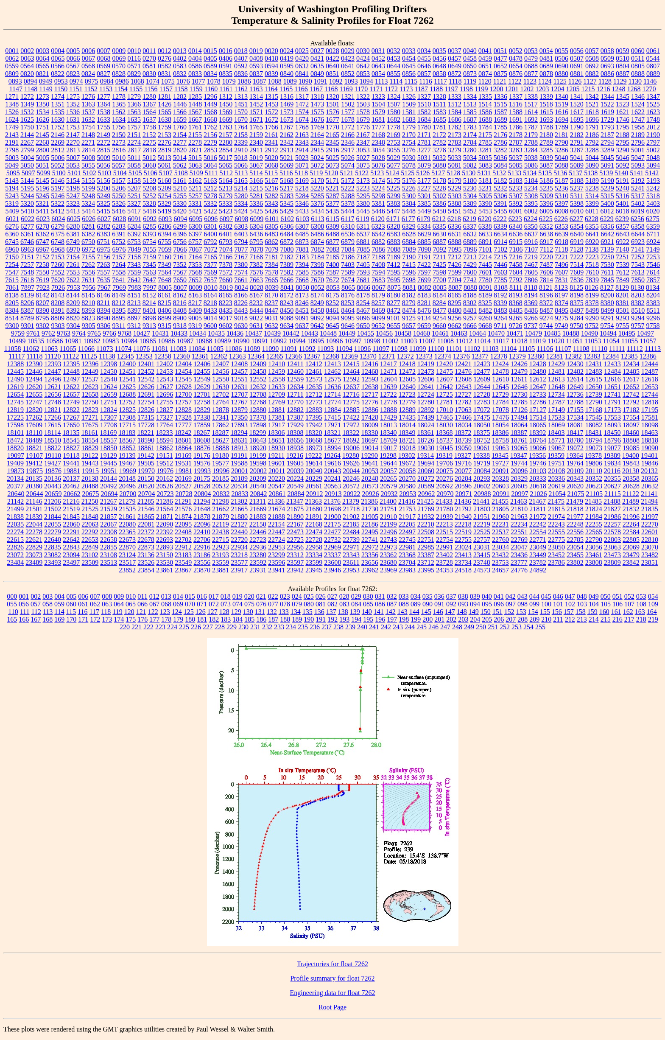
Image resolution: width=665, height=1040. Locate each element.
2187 (607, 134)
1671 (256, 119)
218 (641, 619)
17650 (71, 425)
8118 (530, 287)
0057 (592, 50)
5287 (332, 195)
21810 (519, 509)
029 (356, 596)
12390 (33, 363)
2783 (454, 142)
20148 (127, 478)
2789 (546, 142)
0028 (332, 50)
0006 (88, 50)
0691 (577, 66)
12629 (201, 386)
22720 (239, 539)
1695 (577, 119)
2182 (577, 134)
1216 (603, 89)
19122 (89, 455)
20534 (239, 486)
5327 (134, 203)
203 (463, 619)
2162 (286, 134)
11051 (574, 341)
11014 (482, 341)
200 (427, 619)
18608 (201, 440)
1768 (302, 127)
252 (505, 627)
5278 (210, 195)
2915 (317, 150)
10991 (259, 341)
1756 (119, 127)
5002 (653, 150)
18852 (127, 447)
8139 (27, 295)
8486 (531, 310)
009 (119, 596)
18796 (612, 440)
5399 (592, 203)
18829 (89, 447)
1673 (286, 119)
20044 (351, 470)
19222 (313, 455)
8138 (12, 295)
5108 (181, 173)
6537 (363, 234)
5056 (103, 165)
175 (131, 619)
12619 (15, 386)
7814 (546, 279)
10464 (477, 333)
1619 (607, 111)
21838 (15, 516)
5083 (485, 165)
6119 (362, 218)
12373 (424, 356)
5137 (575, 173)
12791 (612, 402)
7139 (607, 249)
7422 (424, 264)
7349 (164, 264)
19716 (463, 463)
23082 (52, 554)
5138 (591, 173)
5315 (607, 195)
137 (331, 611)
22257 (612, 524)
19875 (34, 470)
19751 (556, 463)
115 (71, 611)
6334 (424, 226)
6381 (73, 234)
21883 (257, 516)
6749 (73, 241)
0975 (91, 81)
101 (558, 604)
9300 (12, 325)
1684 (424, 119)
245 (421, 627)
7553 (73, 272)
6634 (500, 234)
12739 (593, 394)
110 (13, 611)
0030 (363, 50)
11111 (617, 348)
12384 (610, 356)
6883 (393, 241)
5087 (546, 165)
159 (592, 611)
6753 (134, 241)
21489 (630, 501)
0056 (577, 50)
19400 (630, 455)
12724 (425, 394)
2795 (622, 142)
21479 (574, 501)
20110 (593, 470)
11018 (519, 341)
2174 (470, 134)
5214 (241, 188)
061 (83, 604)
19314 (425, 455)
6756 (180, 241)
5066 (241, 165)
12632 (257, 386)
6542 (378, 234)
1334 (470, 96)
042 (511, 596)
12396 (89, 363)
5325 (103, 203)
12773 (313, 402)
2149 (103, 134)
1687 (470, 119)
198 (404, 619)
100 (546, 604)
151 (497, 611)
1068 (137, 81)
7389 (286, 264)
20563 (332, 486)
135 (307, 611)
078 (285, 604)
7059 (165, 249)
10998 (371, 341)
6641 (592, 234)
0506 (561, 58)
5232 (500, 188)
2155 (195, 134)
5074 (348, 165)
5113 (241, 173)
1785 (500, 127)
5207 (134, 188)
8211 (103, 302)
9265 (515, 318)
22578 (612, 531)
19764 (575, 463)
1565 (164, 111)
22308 (108, 531)
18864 (183, 447)
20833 (239, 493)
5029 (393, 157)
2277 (180, 142)
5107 (166, 173)
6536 (348, 234)
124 (177, 611)
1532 (27, 111)
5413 (73, 211)
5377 (332, 203)
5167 (271, 180)
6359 (653, 226)
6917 (546, 241)
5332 (210, 203)
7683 (378, 279)
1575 (317, 111)
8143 (57, 295)
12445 (15, 371)
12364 (256, 356)
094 (475, 604)
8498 (592, 310)
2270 (73, 142)
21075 (575, 493)
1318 (317, 96)
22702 (183, 539)
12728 (481, 394)
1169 (345, 89)
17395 (313, 417)
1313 (241, 96)
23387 (425, 554)
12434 (631, 363)
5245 (42, 195)
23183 (183, 554)
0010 (134, 50)
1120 (484, 81)
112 (36, 611)
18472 (15, 440)
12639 (388, 386)
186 (261, 619)
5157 (119, 180)
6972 (88, 249)
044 (534, 596)
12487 (649, 371)
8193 (515, 295)
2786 (500, 142)
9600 (210, 325)
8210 (88, 302)
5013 (164, 157)
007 (95, 596)
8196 (546, 295)
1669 (225, 119)
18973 (313, 447)
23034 (500, 547)
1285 (195, 96)
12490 (15, 379)
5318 (653, 195)
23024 (463, 547)
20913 (332, 493)
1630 (57, 119)
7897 (27, 287)
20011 (276, 470)
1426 (164, 104)
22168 (313, 524)
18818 (649, 440)
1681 (378, 119)
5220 (317, 188)
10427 (141, 333)
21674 (276, 509)
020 (249, 596)
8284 (439, 302)
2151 (134, 134)
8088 (470, 287)
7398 (317, 264)
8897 (134, 318)
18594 (164, 440)
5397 (561, 203)
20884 (295, 493)
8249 (317, 302)
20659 (53, 493)
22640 (52, 539)
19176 (201, 455)
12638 (369, 386)
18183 (126, 432)
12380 (536, 356)
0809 (12, 73)
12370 (368, 356)
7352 (180, 264)
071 (202, 604)
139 (355, 611)
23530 (164, 562)
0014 (195, 50)
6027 (104, 218)
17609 (33, 425)
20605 (519, 486)
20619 (556, 486)
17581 (649, 417)
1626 (42, 119)
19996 (220, 470)
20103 (537, 470)
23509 (89, 562)
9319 (195, 325)
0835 (225, 73)
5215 (256, 188)
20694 (109, 493)
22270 (649, 524)
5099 (43, 173)
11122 (70, 356)
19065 (519, 447)
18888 (220, 447)
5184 (531, 180)
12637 (351, 386)
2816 (119, 150)
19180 (220, 455)
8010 (211, 287)
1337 (515, 96)
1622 (638, 111)
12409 (257, 363)
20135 (33, 478)
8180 (393, 295)
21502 (52, 509)
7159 (149, 257)
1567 (195, 111)
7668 (302, 279)
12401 (145, 363)
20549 (295, 486)
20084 (481, 470)
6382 (88, 234)
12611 (519, 379)
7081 (302, 249)
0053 (531, 50)
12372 (405, 356)
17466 (463, 417)
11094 (343, 348)
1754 (88, 127)
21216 (71, 501)
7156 (103, 257)
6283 (119, 226)
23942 (295, 570)
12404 (183, 363)
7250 (607, 257)
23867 (183, 570)
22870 (127, 547)
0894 (30, 81)
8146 (103, 295)
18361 (425, 432)
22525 (481, 531)
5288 (348, 195)
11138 (107, 356)
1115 (410, 81)
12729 (500, 394)
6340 (515, 226)
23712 (425, 562)
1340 (561, 96)
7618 (27, 279)
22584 (631, 531)
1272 (27, 96)
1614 (531, 111)
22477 (332, 531)
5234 (531, 188)
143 (402, 611)
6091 (134, 218)
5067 (256, 165)
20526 (164, 486)
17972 (351, 425)
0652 (500, 66)
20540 (257, 486)
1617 (577, 111)
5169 (302, 180)
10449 (346, 333)
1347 (653, 96)
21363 (313, 501)
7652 (195, 279)
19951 (109, 470)
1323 (378, 96)
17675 (89, 425)
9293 (622, 318)
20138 (89, 478)
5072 (317, 165)
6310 (348, 226)
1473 (317, 104)
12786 (537, 402)
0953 (61, 81)
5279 (225, 195)
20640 (15, 493)
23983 (407, 570)
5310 (561, 195)
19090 (649, 447)
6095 (195, 218)
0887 (622, 73)
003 (47, 596)
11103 (490, 348)
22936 (257, 547)
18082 (593, 425)
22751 (425, 539)
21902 (351, 516)
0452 (378, 58)
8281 (424, 302)
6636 (515, 234)
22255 (593, 524)
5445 (363, 211)
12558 (276, 379)
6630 (439, 234)
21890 (295, 516)
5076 (378, 165)
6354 (577, 226)
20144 (108, 478)
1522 (607, 104)
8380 (607, 302)
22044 (33, 524)
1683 (409, 119)
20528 (201, 486)
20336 (556, 478)
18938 (295, 447)
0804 (622, 66)
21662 (220, 509)
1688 (485, 119)
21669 (257, 509)
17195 (649, 409)
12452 (145, 371)
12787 (556, 402)
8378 (592, 302)
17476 (500, 417)
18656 (295, 440)
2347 (363, 142)
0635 (317, 66)
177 (154, 619)
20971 (463, 493)
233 (279, 627)
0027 (317, 50)
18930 (276, 447)
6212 (439, 218)
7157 (119, 257)
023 (285, 596)
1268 (634, 89)
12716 (351, 394)
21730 (369, 509)
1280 (149, 96)
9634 (286, 325)
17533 (556, 417)
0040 (470, 50)
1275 (73, 96)
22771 (537, 539)
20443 (52, 486)
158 (581, 611)
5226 (409, 188)
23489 (33, 562)
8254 (363, 302)
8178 (363, 295)
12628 (183, 386)
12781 (444, 402)
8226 (241, 302)
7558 (119, 272)
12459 (276, 371)
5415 (103, 211)
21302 (239, 501)
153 (521, 611)
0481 (546, 58)
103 (582, 604)
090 (427, 604)
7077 (241, 249)
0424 (363, 58)
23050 (556, 547)
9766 (109, 333)
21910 (388, 516)
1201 (512, 89)
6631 (454, 234)
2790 (561, 142)
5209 (164, 188)
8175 (332, 295)
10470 (496, 333)
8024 (241, 287)
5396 (546, 203)
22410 (201, 531)
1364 (103, 104)
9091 (302, 318)
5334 (241, 203)
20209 (257, 478)
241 (374, 627)
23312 (295, 554)
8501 (622, 310)
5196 (42, 188)
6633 (485, 234)
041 (499, 596)
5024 (317, 157)
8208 (57, 302)
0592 (241, 66)
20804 (202, 493)
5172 (348, 180)
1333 (454, 96)
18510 (52, 440)
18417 (574, 432)
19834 (612, 463)
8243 (286, 302)
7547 (12, 272)
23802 (575, 562)
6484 (286, 234)
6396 (180, 234)
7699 (424, 279)
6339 (500, 226)
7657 (210, 279)
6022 (27, 218)
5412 (57, 211)
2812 (57, 150)
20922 (351, 493)
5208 (149, 188)
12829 (201, 409)
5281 (256, 195)
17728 (145, 425)
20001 (239, 470)
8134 (652, 287)
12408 (239, 363)
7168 (256, 257)
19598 (257, 463)
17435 (407, 417)
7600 (470, 272)
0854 (378, 73)
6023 (43, 218)
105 (606, 604)
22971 (351, 547)
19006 (351, 447)
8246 (302, 302)
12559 (295, 379)
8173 (302, 295)
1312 (225, 96)
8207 (42, 302)
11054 (611, 341)
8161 (164, 295)
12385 (629, 356)
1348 (12, 104)
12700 (183, 394)
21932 (425, 516)
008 (107, 596)
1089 (290, 81)
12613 (556, 379)
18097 (631, 425)
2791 (577, 142)
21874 (183, 516)
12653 (649, 386)
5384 (409, 203)
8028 (256, 287)
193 (344, 619)
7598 (439, 272)
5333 (225, 203)
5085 (515, 165)
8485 (515, 310)
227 (208, 627)
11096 (362, 348)
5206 (119, 188)
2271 (88, 142)
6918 (561, 241)
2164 (317, 134)
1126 (574, 81)
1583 (439, 111)
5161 (180, 180)
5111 (211, 173)
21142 (15, 501)
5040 (561, 157)
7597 (424, 272)
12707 (239, 394)
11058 (12, 348)
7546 (653, 264)
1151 (75, 89)
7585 (302, 272)
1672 (271, 119)
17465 (444, 417)
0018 (241, 50)
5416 (119, 211)
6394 (164, 234)
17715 (127, 425)
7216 (515, 257)
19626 (351, 463)
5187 (561, 180)
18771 (556, 440)
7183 (302, 257)
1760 (180, 127)
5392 (515, 203)
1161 (225, 89)
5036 (500, 157)
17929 (295, 425)
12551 (239, 379)
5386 (439, 203)
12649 (575, 386)
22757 (481, 539)
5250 (119, 195)
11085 (215, 348)
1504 (378, 104)
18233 (164, 432)
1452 (256, 104)
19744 (519, 463)
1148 (30, 89)
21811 (537, 509)
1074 (152, 81)
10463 (458, 333)
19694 (425, 463)
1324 (393, 96)
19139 (127, 455)
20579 (388, 486)
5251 (134, 195)
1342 (592, 96)
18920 (257, 447)
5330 (180, 203)
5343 (271, 203)
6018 (622, 211)
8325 (485, 302)
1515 (500, 104)
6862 (271, 241)
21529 (108, 509)
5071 (302, 165)
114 (59, 611)
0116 (134, 58)
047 (570, 596)
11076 (141, 348)
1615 (546, 111)
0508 (592, 58)
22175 (332, 524)
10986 (166, 341)
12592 (351, 379)
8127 (607, 287)
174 (119, 619)
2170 (409, 134)
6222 (500, 218)
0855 (393, 73)
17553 (612, 417)
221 (136, 627)
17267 (71, 417)
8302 (470, 302)
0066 (73, 58)
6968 (58, 249)
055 (12, 604)
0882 (592, 73)
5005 (42, 157)
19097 (15, 455)
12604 (388, 379)
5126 (423, 173)
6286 (164, 226)
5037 (515, 157)
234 (291, 627)
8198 (577, 295)
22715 (220, 539)
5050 (27, 165)
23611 (351, 562)
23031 (481, 547)
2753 (393, 142)
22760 (500, 539)
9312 (134, 325)
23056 (593, 547)
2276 (164, 142)
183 (226, 619)
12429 (556, 363)
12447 (52, 371)
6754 (149, 241)
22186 (369, 524)
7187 (363, 257)
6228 (591, 218)
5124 (392, 173)
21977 (575, 516)
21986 (612, 516)
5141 (636, 173)
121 (141, 611)
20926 (370, 493)
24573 (481, 570)
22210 (425, 524)
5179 (454, 180)
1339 (546, 96)
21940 (463, 516)
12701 (201, 394)
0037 (454, 50)
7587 (332, 272)
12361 (200, 356)
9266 (531, 318)
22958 (313, 547)
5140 (621, 173)
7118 (561, 249)
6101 (272, 218)
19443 (89, 463)
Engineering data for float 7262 (332, 992)
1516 (515, 104)
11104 (508, 348)
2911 (256, 150)
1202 (527, 89)
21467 (537, 501)
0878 (546, 73)
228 (220, 627)
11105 (526, 348)
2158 (241, 134)
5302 (439, 195)
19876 (53, 470)
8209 (73, 302)
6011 (591, 211)
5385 (424, 203)
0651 (485, 66)
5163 (210, 180)
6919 (577, 241)
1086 (244, 81)
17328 (183, 417)
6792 (210, 241)
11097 (380, 348)
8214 (149, 302)
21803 (481, 509)
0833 (195, 73)
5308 (531, 195)
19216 (294, 455)
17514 (537, 417)
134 (296, 611)
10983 (110, 341)
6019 (637, 211)
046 (558, 596)
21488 (612, 501)
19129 (108, 455)
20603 (500, 486)
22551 (519, 531)
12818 (649, 402)
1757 (134, 127)
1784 (485, 127)
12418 (407, 363)
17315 (145, 417)
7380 (241, 264)
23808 (593, 562)
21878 (201, 516)
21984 (593, 516)
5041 (577, 157)
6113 (317, 218)
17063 (463, 409)
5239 (607, 188)
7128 (576, 249)
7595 (393, 272)
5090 (592, 165)
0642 (363, 66)
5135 (545, 173)
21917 (407, 516)
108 (641, 604)
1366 (134, 104)
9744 (546, 325)
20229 (313, 478)
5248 (88, 195)
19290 (369, 455)
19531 (183, 463)
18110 (34, 432)
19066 (537, 447)
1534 (42, 111)
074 (237, 604)
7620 (57, 279)
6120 (378, 218)
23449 (537, 554)
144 (414, 611)
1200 (496, 89)
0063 (27, 58)
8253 (348, 302)
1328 (439, 96)
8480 (454, 310)
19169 (183, 455)
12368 (330, 356)
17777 (183, 425)
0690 (561, 66)
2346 (348, 142)
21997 (649, 516)
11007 (427, 341)
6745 (12, 241)
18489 (33, 440)
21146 (33, 501)
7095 (455, 249)
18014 (407, 425)
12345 (125, 356)
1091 (320, 81)
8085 (440, 287)
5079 (424, 165)
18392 (537, 432)
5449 (424, 211)
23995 (425, 570)
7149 (652, 249)
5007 (73, 157)
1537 (88, 111)
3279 (454, 150)
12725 (444, 394)
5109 (196, 173)
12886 (369, 409)
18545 (71, 440)
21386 (369, 501)
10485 (552, 333)
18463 (649, 432)
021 (261, 596)
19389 (612, 455)
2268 (42, 142)
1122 (514, 81)
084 (356, 604)
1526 (12, 111)
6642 (607, 234)
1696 (592, 119)
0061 (653, 50)
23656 (369, 562)
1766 (271, 127)
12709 (276, 394)
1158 (180, 89)
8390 (42, 310)
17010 (444, 409)
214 (594, 619)
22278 (33, 531)
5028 (378, 157)
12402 (164, 363)
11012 (463, 341)
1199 (481, 89)
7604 (515, 272)
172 (95, 619)
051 (617, 596)
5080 (439, 165)
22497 (407, 531)
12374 (442, 356)
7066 (180, 249)
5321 (42, 203)
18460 (630, 432)
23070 (649, 547)
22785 (575, 539)
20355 (612, 478)
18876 (201, 447)
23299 (276, 554)
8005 (165, 287)
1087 (259, 81)
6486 (317, 234)
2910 (241, 150)
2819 (164, 150)
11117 (16, 356)
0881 (577, 73)
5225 (393, 188)
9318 (180, 325)
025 (309, 596)
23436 (519, 554)
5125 (407, 173)
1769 (317, 127)
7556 (88, 272)
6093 (165, 218)
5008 (88, 157)
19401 (649, 455)
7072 (211, 249)
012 (154, 596)
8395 (119, 310)
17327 (164, 417)
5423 (225, 211)
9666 (470, 325)
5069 (286, 165)
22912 (183, 547)
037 (451, 596)
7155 (88, 257)
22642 (71, 539)
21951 (481, 516)
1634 (119, 119)
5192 (638, 180)
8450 (286, 310)
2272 (103, 142)
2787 (515, 142)
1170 (361, 89)
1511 (439, 104)
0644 (393, 66)
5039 (546, 157)
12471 (388, 371)
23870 (201, 570)
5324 (88, 203)
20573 (369, 486)
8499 (607, 310)
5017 (225, 157)
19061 (481, 447)
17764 (164, 425)
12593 (369, 379)
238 (338, 627)
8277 (393, 302)
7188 (378, 257)
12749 (71, 402)
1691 (515, 119)
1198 (466, 89)
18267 (201, 432)
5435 (332, 211)
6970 (73, 249)
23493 (52, 562)
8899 (164, 318)
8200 (607, 295)
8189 (485, 295)
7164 (195, 257)
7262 (88, 264)
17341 (220, 417)
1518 (546, 104)
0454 (409, 58)
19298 (388, 455)
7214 (485, 257)
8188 (470, 295)
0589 (210, 66)
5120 (331, 173)
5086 (531, 165)
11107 (563, 348)
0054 (546, 50)
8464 (348, 310)
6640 (577, 234)
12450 (108, 371)
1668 (210, 119)
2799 (27, 150)
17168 (593, 409)
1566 (180, 111)
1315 (271, 96)
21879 (220, 516)
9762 (48, 333)
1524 (638, 104)
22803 (612, 539)
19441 (71, 463)
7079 (272, 249)
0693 (607, 66)
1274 (57, 96)
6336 (454, 226)
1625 (27, 119)
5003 (12, 157)
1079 (229, 81)
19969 (127, 470)
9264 (500, 318)
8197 (561, 295)
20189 (239, 478)
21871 (164, 516)
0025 (302, 50)
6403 (241, 234)
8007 (180, 287)
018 (226, 596)
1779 (409, 127)
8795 (42, 318)
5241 (638, 188)
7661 (241, 279)
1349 (27, 104)
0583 (180, 66)
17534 (575, 417)
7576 (256, 272)
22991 (444, 547)
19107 (34, 455)
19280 (350, 455)
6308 (317, 226)
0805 (638, 66)
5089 (577, 165)
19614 (313, 463)
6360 (12, 234)
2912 (271, 150)
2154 (180, 134)
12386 (648, 356)
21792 (463, 509)
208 (522, 619)
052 (629, 596)
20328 (500, 478)
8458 (317, 310)
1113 (381, 81)
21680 (313, 509)
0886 (607, 73)
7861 (12, 287)
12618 (649, 379)
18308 (294, 432)
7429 (470, 264)
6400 (210, 234)
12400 (127, 363)
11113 (653, 348)
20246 (351, 478)
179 (178, 619)
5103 (105, 173)
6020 (652, 211)
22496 (388, 531)
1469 (286, 104)
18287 (220, 432)
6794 (241, 241)
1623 (653, 111)
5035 (485, 157)
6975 (104, 249)
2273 (119, 142)
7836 (577, 279)
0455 (424, 58)
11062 (30, 348)
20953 (407, 493)
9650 (363, 325)
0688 (531, 66)
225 (184, 627)
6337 (470, 226)
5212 (210, 188)
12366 (293, 356)
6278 (42, 226)
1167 (316, 89)
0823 (73, 73)
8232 (256, 302)
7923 (43, 287)
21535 (127, 509)
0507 (577, 58)
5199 (88, 188)
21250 (89, 501)
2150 (119, 134)
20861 (276, 493)
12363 (237, 356)
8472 (393, 310)
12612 (537, 379)
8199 (592, 295)
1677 (332, 119)
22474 (313, 531)
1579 (378, 111)
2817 (134, 150)
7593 (363, 272)
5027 (363, 157)
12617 (631, 379)
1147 (15, 89)
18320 (313, 432)
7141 (637, 249)
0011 (149, 50)
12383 (592, 356)
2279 (210, 142)
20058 (407, 470)
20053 (369, 470)
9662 (454, 325)
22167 (295, 524)
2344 (317, 142)
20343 (575, 478)
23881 (220, 570)
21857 (108, 516)
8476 (424, 310)
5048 (653, 157)
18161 (89, 432)
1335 (485, 96)
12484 (612, 371)
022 (273, 596)
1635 (134, 119)
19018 (407, 447)
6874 (317, 241)
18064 (519, 425)
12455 (201, 371)
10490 (589, 333)
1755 (103, 127)
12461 (313, 371)
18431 (593, 432)
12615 (593, 379)
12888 (388, 409)
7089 (409, 249)
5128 (453, 173)
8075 (394, 287)
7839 (592, 279)
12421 (463, 363)
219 (653, 619)
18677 (332, 440)
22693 (164, 539)
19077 (612, 447)
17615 (52, 425)
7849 (622, 279)
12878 (220, 409)
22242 (537, 524)
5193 (653, 180)
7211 (439, 257)
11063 (49, 348)
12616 (612, 379)
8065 (348, 287)
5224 (378, 188)
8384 (12, 310)
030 (368, 596)
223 (160, 627)
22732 (332, 539)
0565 (42, 66)
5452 (470, 211)
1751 (42, 127)
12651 (612, 386)
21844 (52, 516)
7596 (409, 272)
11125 (89, 356)
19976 (164, 470)
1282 (180, 96)
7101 (485, 249)
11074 (123, 348)
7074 (226, 249)
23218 (239, 554)
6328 (393, 226)
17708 (108, 425)
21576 (183, 509)
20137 (71, 478)
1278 (119, 96)
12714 (332, 394)
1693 (546, 119)
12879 (239, 409)
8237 (271, 302)
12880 (257, 409)
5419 (164, 211)
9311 (119, 325)
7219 (531, 257)
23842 (631, 562)
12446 (33, 371)
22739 (351, 539)
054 (653, 596)
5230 (470, 188)
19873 (15, 470)
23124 (127, 554)
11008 (445, 341)
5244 (27, 195)
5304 (470, 195)
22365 (127, 531)
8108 (501, 287)
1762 (210, 127)
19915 (90, 470)
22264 (631, 524)
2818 (149, 150)
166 (24, 619)
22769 (519, 539)
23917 (239, 570)
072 (214, 604)
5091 (607, 165)
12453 (164, 371)
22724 (276, 539)
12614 (575, 379)
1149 (45, 89)
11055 (629, 341)
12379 (517, 356)
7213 (470, 257)
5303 (454, 195)
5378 (348, 203)
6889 (470, 241)
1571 (256, 111)
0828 (119, 73)
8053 (333, 287)
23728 (444, 562)
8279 (409, 302)
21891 (313, 516)
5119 (316, 173)
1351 (57, 104)
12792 (631, 402)
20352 (593, 478)
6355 (592, 226)
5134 (529, 173)
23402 (444, 554)
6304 (256, 226)
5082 (470, 165)
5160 (164, 180)
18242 (182, 432)
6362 (42, 234)
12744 (649, 394)
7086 (379, 249)
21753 (407, 509)
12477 (481, 371)
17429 (388, 417)
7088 (394, 249)
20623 (593, 486)
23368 (407, 554)
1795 (622, 127)
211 (558, 619)
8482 (485, 310)
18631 (239, 440)
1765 (256, 127)
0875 (500, 73)
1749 (12, 127)
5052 (57, 165)
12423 (481, 363)
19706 (444, 463)
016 (202, 596)
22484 (351, 531)
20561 (313, 486)
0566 (57, 66)
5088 (561, 165)
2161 (271, 134)
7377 (210, 264)
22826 (15, 547)
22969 (332, 547)
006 (83, 596)
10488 (570, 333)
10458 (402, 333)
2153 (164, 134)
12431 (593, 363)
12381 (554, 356)
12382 (573, 356)
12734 (556, 394)
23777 (519, 562)
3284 (531, 150)
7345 (149, 264)
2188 (622, 134)
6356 (607, 226)
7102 (501, 249)
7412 (393, 264)
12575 (332, 379)
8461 (332, 310)
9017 (225, 318)
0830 (149, 73)
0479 (531, 58)
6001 (515, 211)
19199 (257, 455)
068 (166, 604)
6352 (546, 226)
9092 (317, 318)
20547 (276, 486)
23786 (556, 562)
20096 (519, 470)
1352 (73, 104)
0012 (164, 50)
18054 (500, 425)
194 (356, 619)
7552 (57, 272)
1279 (134, 96)
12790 (593, 402)
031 (380, 596)
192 (332, 619)
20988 (482, 493)
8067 (379, 287)
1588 (515, 111)
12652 (631, 386)
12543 (164, 379)
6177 (408, 218)
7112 (546, 249)
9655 (393, 325)
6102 (287, 218)
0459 (485, 58)
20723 (164, 493)
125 (189, 611)
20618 (537, 486)
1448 (195, 104)
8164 (210, 295)
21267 (108, 501)
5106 (150, 173)
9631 (256, 325)
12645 (500, 386)
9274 (546, 318)
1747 (638, 119)
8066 (363, 287)
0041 (485, 50)
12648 (556, 386)
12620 (33, 386)
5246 (57, 195)
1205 (573, 89)
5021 (286, 157)
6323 (378, 226)
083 (344, 604)
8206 (27, 302)
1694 (561, 119)
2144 (27, 134)
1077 (198, 81)
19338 (481, 455)
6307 (302, 226)
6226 (561, 218)
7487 (546, 264)
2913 (286, 150)
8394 (103, 310)
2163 (302, 134)
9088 (286, 318)
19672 (407, 463)
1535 (57, 111)
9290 (592, 318)
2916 (332, 150)
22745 (407, 539)
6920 (592, 241)
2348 (378, 142)
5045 (607, 157)
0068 (104, 58)
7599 (454, 272)
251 (493, 627)
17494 (519, 417)
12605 (407, 379)
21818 (575, 509)
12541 (127, 379)
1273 (42, 96)
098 (522, 604)
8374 (561, 302)
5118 (301, 173)
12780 (425, 402)
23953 (351, 570)
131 (260, 611)
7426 (454, 264)
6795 (256, 241)
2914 (302, 150)
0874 (485, 73)
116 (82, 611)
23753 (500, 562)
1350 (42, 104)
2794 (607, 142)
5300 (409, 195)
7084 (348, 249)
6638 (546, 234)
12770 (295, 402)
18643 (257, 440)
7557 (103, 272)
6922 (622, 241)
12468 (369, 371)
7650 (180, 279)
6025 (73, 218)
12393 (52, 363)
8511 (652, 310)
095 (487, 604)
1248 (619, 89)
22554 (537, 531)
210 (546, 619)
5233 (515, 188)
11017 (500, 341)
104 (594, 604)
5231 (485, 188)
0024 (286, 50)
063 (107, 604)
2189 (638, 134)
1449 (210, 104)
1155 (135, 89)
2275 (149, 142)
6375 (57, 234)
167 (36, 619)
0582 (164, 66)
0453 (393, 58)
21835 (649, 509)
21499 (15, 509)
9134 (424, 318)
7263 (103, 264)
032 (392, 596)
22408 (183, 531)
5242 (653, 188)
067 (154, 604)
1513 (470, 104)
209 (534, 619)
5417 (134, 211)
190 (309, 619)
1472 (302, 104)
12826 (145, 409)
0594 (271, 66)
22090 (164, 524)
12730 (519, 394)
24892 (537, 570)
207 (511, 619)
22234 (519, 524)
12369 (349, 356)
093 (463, 604)
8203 (638, 295)
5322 (57, 203)
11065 (67, 348)
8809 (57, 318)
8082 (424, 287)
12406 (201, 363)
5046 (622, 157)
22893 (164, 547)
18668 (313, 440)
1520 (577, 104)
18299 (257, 432)
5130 (468, 173)
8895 (119, 318)
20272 (425, 478)
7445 (485, 264)
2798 (12, 150)
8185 (454, 295)
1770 (332, 127)
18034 (463, 425)
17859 (201, 425)
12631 (239, 386)
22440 (239, 531)
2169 (393, 134)
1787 (531, 127)
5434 (317, 211)
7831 (561, 279)
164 (652, 611)
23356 (369, 554)
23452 (556, 554)
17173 (612, 409)
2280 (225, 142)
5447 (393, 211)
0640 (332, 66)
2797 (653, 142)
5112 (225, 173)
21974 (556, 516)
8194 (531, 295)
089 (416, 604)
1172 (391, 89)
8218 (210, 302)
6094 (180, 218)
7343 (134, 264)
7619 (42, 279)
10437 (253, 333)
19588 (239, 463)
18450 (612, 432)
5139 (606, 173)
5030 (409, 157)
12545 (183, 379)
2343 (302, 142)
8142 (42, 295)
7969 (119, 287)
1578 (363, 111)
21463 (518, 501)
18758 (500, 440)
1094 (366, 81)
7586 (317, 272)
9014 (210, 318)
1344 (607, 96)
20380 (33, 486)
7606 (546, 272)
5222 (348, 188)
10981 (72, 341)
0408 (256, 58)
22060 (71, 524)
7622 (73, 279)
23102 (89, 554)
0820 (27, 73)
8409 (195, 310)
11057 (648, 341)
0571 (134, 66)
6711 (652, 234)
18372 (462, 432)
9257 (470, 318)
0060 (638, 50)
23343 (351, 554)
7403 (348, 264)
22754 (444, 539)
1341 (577, 96)
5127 (438, 173)
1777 (378, 127)
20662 (71, 493)
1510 (424, 104)
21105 (594, 493)
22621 (33, 539)
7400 (332, 264)
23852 (127, 570)
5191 (622, 180)
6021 (12, 218)
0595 (286, 66)
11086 (233, 348)
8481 (470, 310)
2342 (286, 142)
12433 (612, 363)
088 (404, 604)
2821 (195, 150)
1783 (470, 127)
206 (499, 619)
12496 (52, 379)
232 (267, 627)
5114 (256, 173)
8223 (225, 302)
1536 (73, 111)
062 (95, 604)
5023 (302, 157)
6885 (424, 241)
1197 (451, 89)
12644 (481, 386)
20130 (630, 470)
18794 (593, 440)
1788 (546, 127)
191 (321, 619)
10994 (296, 341)
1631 (73, 119)
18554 (89, 440)
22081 (145, 524)
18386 (500, 432)
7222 (577, 257)
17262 (33, 417)
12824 (108, 409)
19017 (388, 447)
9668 (485, 325)
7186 (348, 257)
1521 (592, 104)
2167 (363, 134)
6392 (134, 234)
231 (255, 627)
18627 (220, 440)
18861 (145, 447)
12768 (257, 402)
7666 (286, 279)
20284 (463, 478)
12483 (593, 371)
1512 (454, 104)
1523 (622, 104)
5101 (74, 173)
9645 (332, 325)
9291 (607, 318)
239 (350, 627)
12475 (444, 371)
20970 (444, 493)
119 (117, 611)
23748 (481, 562)
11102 (472, 348)
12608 (463, 379)
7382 (256, 264)
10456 (384, 333)
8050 (302, 287)
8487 (546, 310)
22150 (257, 524)
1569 (225, 111)
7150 (12, 257)
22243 (556, 524)
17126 (519, 409)
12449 (89, 371)
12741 (612, 394)
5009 (103, 157)
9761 (33, 333)
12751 (108, 402)
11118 (34, 356)
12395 (71, 363)
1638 (164, 119)
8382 (638, 302)
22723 (257, 539)
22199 (388, 524)
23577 (239, 562)
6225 (546, 218)
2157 (225, 134)
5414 (88, 211)
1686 (454, 119)
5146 (57, 180)
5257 (195, 195)
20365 (649, 478)
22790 (593, 539)
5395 (531, 203)
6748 (57, 241)
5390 (485, 203)
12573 (313, 379)
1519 (561, 104)
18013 (388, 425)
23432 (500, 554)
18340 (388, 432)
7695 (393, 279)
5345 (286, 203)
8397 (134, 310)
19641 (369, 463)
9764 (79, 333)
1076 (183, 81)
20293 (481, 478)
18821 (33, 447)
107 (629, 604)
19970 (146, 470)
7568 (195, 272)
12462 (332, 371)
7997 (149, 287)
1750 (27, 127)
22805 (631, 539)
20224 (295, 478)
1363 (88, 104)
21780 (444, 509)
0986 (122, 81)
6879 (348, 241)
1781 (439, 127)
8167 (256, 295)
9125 (409, 318)
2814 (88, 150)
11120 (53, 356)
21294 (201, 501)
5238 (592, 188)
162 (628, 611)
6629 (424, 234)
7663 (256, 279)
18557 (108, 440)
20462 (71, 486)
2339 (241, 142)
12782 (463, 402)
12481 (556, 371)
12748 (52, 402)
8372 (546, 302)
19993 (202, 470)
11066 (86, 348)
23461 (593, 554)
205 (487, 619)
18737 (444, 440)
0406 (225, 58)
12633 (276, 386)
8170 (271, 295)
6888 (454, 241)
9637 (302, 325)
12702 (220, 394)
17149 (556, 409)
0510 (622, 58)
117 (94, 611)
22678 (145, 539)
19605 (295, 463)
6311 (362, 226)
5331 (195, 203)
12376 (461, 356)
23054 (575, 547)
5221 (332, 188)
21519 (71, 509)
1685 (439, 119)
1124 (544, 81)
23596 (276, 562)
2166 (348, 134)
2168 (378, 134)
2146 (57, 134)
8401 (149, 310)
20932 (388, 493)
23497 (71, 562)
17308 (127, 417)
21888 (276, 516)
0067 (88, 58)
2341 (271, 142)
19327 (462, 455)
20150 (145, 478)
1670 (241, 119)
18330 (369, 432)
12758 (201, 402)
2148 (88, 134)
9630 (241, 325)
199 (416, 619)
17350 (239, 417)
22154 (276, 524)
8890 (103, 318)
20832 (220, 493)
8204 (653, 295)
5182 (500, 180)
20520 (145, 486)
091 (439, 604)
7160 (164, 257)
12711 (295, 394)
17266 (52, 417)
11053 (592, 341)
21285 (145, 501)
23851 (649, 562)
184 (237, 619)
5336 (256, 203)
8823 (88, 318)
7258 (42, 264)
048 (582, 596)
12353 (144, 356)
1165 (286, 89)
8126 (591, 287)
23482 (649, 554)
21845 (71, 516)
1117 (440, 81)
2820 (180, 150)
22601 (649, 531)
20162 (164, 478)
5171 (332, 180)
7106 (516, 249)
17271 (89, 417)
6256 (637, 218)
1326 (409, 96)
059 (59, 604)
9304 (73, 325)
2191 (12, 142)
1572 (271, 111)
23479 (631, 554)
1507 (393, 104)
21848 (89, 516)
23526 (145, 562)
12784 (500, 402)
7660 (225, 279)
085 (368, 604)
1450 (225, 104)
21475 (556, 501)
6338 (485, 226)
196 (380, 619)
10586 (54, 341)
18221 (145, 432)
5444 (348, 211)
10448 (328, 333)
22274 (15, 531)
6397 (195, 234)
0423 (348, 58)
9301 (27, 325)
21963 (519, 516)
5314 (592, 195)
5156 (103, 180)
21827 (612, 509)
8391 (57, 310)
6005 (546, 211)
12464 (351, 371)
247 (445, 627)
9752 (591, 325)
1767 (286, 127)
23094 (71, 554)
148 (462, 611)
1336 (500, 96)
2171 (424, 134)
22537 (500, 531)
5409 (12, 211)
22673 (127, 539)
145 (426, 611)
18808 (631, 440)
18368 (444, 432)
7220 (546, 257)
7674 (348, 279)
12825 (127, 409)
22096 (201, 524)
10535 (35, 341)
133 (284, 611)
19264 (332, 455)
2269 (57, 142)
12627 (164, 386)
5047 (638, 157)
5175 (393, 180)
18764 (537, 440)
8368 (515, 302)
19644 (388, 463)
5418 (149, 211)
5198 (73, 188)
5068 (271, 165)
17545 (593, 417)
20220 (276, 478)
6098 (241, 218)
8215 (164, 302)
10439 (272, 333)
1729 (607, 119)
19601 (276, 463)
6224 (530, 218)
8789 (27, 318)
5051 (42, 165)
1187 (421, 89)
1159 (195, 89)
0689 (546, 66)
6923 (638, 241)
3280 (470, 150)
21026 (538, 493)
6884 (409, 241)
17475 (481, 417)
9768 (124, 333)
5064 (210, 165)
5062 (180, 165)
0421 (317, 58)
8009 (195, 287)
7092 (440, 249)
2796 (638, 142)
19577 (220, 463)
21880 (239, 516)
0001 (12, 50)
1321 (348, 96)
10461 (440, 333)
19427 (52, 463)
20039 (295, 470)
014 (178, 596)
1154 (120, 89)
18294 (238, 432)
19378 (593, 455)
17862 (220, 425)
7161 (180, 257)
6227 (576, 218)
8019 (226, 287)
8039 (272, 287)
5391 (500, 203)
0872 (454, 73)
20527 (183, 486)
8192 (500, 295)
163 (640, 611)
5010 (119, 157)
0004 (57, 50)
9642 (317, 325)
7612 (622, 272)
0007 (103, 50)
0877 (531, 73)
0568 (88, 66)
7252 (638, 257)
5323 (73, 203)
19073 (593, 447)
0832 (180, 73)
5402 (638, 203)
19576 (201, 463)
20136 (52, 478)
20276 (444, 478)
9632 (271, 325)
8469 (378, 310)
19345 (500, 455)
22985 (425, 547)
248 (457, 627)
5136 (560, 173)
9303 (58, 325)
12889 (407, 409)
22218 (463, 524)
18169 (108, 432)
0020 (271, 50)
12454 (183, 371)
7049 (134, 249)
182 (214, 619)
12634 (295, 386)
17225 (15, 417)
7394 (302, 264)
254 (528, 627)
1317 (302, 96)
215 (606, 619)
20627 (612, 486)
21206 (52, 501)
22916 (201, 547)
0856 (409, 73)
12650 (593, 386)
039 (475, 596)
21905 (369, 516)
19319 (444, 455)
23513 (108, 562)
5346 (302, 203)
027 (332, 596)
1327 (424, 96)
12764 (220, 402)
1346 (638, 96)
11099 (417, 348)
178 (166, 619)
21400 (388, 501)
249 (469, 627)
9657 (409, 325)
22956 (295, 547)
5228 (439, 188)
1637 (149, 119)
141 (379, 611)
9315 (164, 325)
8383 (653, 302)
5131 (484, 173)
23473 (612, 554)
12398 (108, 363)
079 (297, 604)
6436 (256, 234)
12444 (649, 363)
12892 (425, 409)
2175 (485, 134)
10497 (645, 333)
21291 (183, 501)
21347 (294, 501)
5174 (378, 180)
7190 (409, 257)
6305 (271, 226)
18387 (518, 432)
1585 (470, 111)
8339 (500, 302)
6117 (347, 218)
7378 (225, 264)
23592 (257, 562)
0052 (515, 50)
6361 (27, 234)
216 (617, 619)
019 (237, 596)
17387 (295, 417)
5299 (393, 195)
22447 (276, 531)
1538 (103, 111)
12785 (519, 402)
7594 (378, 272)
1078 (214, 81)
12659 (108, 394)
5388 (454, 203)
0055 (561, 50)
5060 (149, 165)
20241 (332, 478)
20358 (631, 478)
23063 (612, 547)
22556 (575, 531)
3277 (424, 150)
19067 (556, 447)
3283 (515, 150)
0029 (348, 50)
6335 (439, 226)
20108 (556, 470)
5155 (88, 180)
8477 (439, 310)
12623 (89, 386)
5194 (12, 188)
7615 (12, 279)
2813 (73, 150)
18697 (369, 440)
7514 (577, 264)
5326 (119, 203)
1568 (210, 111)
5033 (454, 157)
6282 (103, 226)
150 (486, 611)
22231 (500, 524)
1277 (103, 96)
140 (367, 611)
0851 (332, 73)
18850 (108, 447)
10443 (309, 333)
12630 (220, 386)
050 (606, 596)
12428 (537, 363)
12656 (52, 394)
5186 (546, 180)
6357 (622, 226)
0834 (210, 73)
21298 (220, 501)
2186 (592, 134)
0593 (256, 66)
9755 (622, 325)
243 (398, 627)
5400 (607, 203)
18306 (276, 432)
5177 (424, 180)
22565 (593, 531)
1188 (436, 89)
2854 (225, 150)
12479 (519, 371)
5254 (164, 195)
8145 (88, 295)
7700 (439, 279)
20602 (481, 486)
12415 (351, 363)
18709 (388, 440)
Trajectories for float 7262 (332, 963)
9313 (149, 325)
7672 (332, 279)
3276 (409, 150)
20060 (425, 470)
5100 (59, 173)
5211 (194, 188)
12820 (33, 409)
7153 (57, 257)
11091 (288, 348)
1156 (150, 89)
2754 (409, 142)
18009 (369, 425)
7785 (500, 279)
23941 (276, 570)
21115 (612, 493)
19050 (463, 447)
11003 (408, 341)
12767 (239, 402)
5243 (12, 195)
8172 (286, 295)
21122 (631, 493)
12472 (407, 371)
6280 (73, 226)
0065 (58, 58)
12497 (71, 379)
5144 (27, 180)
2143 (12, 134)
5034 (470, 157)
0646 (424, 66)
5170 (317, 180)
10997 (352, 341)
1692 (531, 119)
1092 (336, 81)
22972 (369, 547)
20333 (537, 478)
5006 (57, 157)
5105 (135, 173)
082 (332, 604)
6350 (531, 226)
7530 (607, 264)
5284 (302, 195)
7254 (12, 264)
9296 (653, 318)
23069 (631, 547)
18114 (52, 432)
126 (201, 611)
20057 (388, 470)
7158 (134, 257)
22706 (201, 539)
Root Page (332, 1007)
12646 (519, 386)
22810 (649, 539)
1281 (164, 96)
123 (165, 611)
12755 (164, 402)
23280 (257, 554)
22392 (164, 531)
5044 (592, 157)
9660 (439, 325)
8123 (561, 287)
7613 (638, 272)
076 (261, 604)
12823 (89, 409)
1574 (302, 111)
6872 (286, 241)
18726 (425, 440)
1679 (363, 119)
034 (416, 596)
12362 (218, 356)
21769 (425, 509)
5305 (485, 195)
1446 (180, 104)
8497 (577, 310)
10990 (240, 341)
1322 (363, 96)
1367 (149, 104)
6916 (531, 241)
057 (36, 604)
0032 (393, 50)
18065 (537, 425)
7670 (317, 279)
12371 (386, 356)
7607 (561, 272)
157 (569, 611)
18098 (649, 425)
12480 (537, 371)
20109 (575, 470)
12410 (276, 363)
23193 (220, 554)
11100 (436, 348)
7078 (256, 249)
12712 (313, 394)
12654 (15, 394)
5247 (73, 195)
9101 (393, 318)
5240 (622, 188)
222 (148, 627)
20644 (34, 493)
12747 (33, 402)
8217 (195, 302)
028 (344, 596)
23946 (332, 570)
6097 (226, 218)
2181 (561, 134)
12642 (444, 386)
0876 (515, 73)
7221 (561, 257)
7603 (500, 272)
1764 (241, 127)
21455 (500, 501)
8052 (317, 287)
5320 (27, 203)
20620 (575, 486)
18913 (239, 447)
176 (142, 619)
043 (522, 596)
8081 (409, 287)
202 (451, 619)
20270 (407, 478)
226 (196, 627)
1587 (500, 111)
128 (224, 611)
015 (190, 596)
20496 (127, 486)
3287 (577, 150)
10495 (626, 333)
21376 (332, 501)
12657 (71, 394)
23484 (15, 562)
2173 (454, 134)
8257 (378, 302)
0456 (439, 58)
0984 (107, 81)
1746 (622, 119)
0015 (210, 50)
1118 (455, 81)
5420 (180, 211)
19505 (145, 463)
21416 (406, 501)
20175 (201, 478)
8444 (256, 310)
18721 (407, 440)
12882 (295, 409)
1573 (286, 111)
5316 (622, 195)
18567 (127, 440)
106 (617, 604)
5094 (653, 165)
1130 (634, 81)
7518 (592, 264)
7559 (134, 272)
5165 (241, 180)
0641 (348, 66)
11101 (454, 348)
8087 (455, 287)
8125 (576, 287)
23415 (481, 554)
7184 (317, 257)
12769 (276, 402)
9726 (515, 325)
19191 (239, 455)
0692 (592, 66)
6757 (195, 241)
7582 (286, 272)
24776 (519, 570)
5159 (149, 180)
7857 (653, 279)
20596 (463, 486)
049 (594, 596)
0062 (12, 58)
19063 (500, 447)
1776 (363, 127)
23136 (145, 554)
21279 (127, 501)
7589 (348, 272)
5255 (180, 195)
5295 (363, 195)
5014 (180, 157)
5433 (302, 211)
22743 (388, 539)
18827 (71, 447)
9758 (652, 325)
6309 (332, 226)
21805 (500, 509)
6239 (622, 218)
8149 (119, 295)
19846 (649, 463)
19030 (425, 447)
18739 (463, 440)
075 (249, 604)
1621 (622, 111)
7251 (622, 257)
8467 (363, 310)
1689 (500, 119)
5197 (57, 188)
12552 (257, 379)
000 (12, 596)
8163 (195, 295)
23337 (332, 554)
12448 (71, 371)
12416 (369, 363)
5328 (149, 203)
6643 (622, 234)
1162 (241, 89)
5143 (12, 180)
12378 (498, 356)
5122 (362, 173)
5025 (332, 157)
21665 (239, 509)
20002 (258, 470)
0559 (12, 66)
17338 (201, 417)
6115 (332, 218)
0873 (470, 73)
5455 (500, 211)
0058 (607, 50)
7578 (271, 272)
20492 (108, 486)
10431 (160, 333)
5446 (378, 211)
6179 (423, 218)
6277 (27, 226)
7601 (485, 272)
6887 (439, 241)
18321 (332, 432)
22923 (220, 547)
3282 (500, 150)
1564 (149, 111)
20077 (463, 470)
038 (463, 596)
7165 (210, 257)
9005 (195, 318)
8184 (439, 295)
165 (12, 619)
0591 (225, 66)
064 (119, 604)
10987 (184, 341)
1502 (348, 104)
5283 (286, 195)
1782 (454, 127)
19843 (631, 463)
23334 (313, 554)
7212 (454, 257)
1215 (588, 89)
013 (166, 596)
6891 (485, 241)
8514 (12, 318)
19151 (164, 455)
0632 (302, 66)
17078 (500, 409)
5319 (12, 203)
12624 (108, 386)
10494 (608, 333)
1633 (103, 119)
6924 (653, 241)
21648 (201, 509)
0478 (515, 58)
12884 (332, 409)
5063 (195, 165)
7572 (225, 272)
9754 (607, 325)
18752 (481, 440)
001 (24, 596)
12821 (52, 409)
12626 (145, 386)
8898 (149, 318)
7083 (333, 249)
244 (410, 627)
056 (24, 604)
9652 (378, 325)
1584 (454, 111)
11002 (390, 341)
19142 (145, 455)
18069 (556, 425)
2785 (485, 142)
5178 (439, 180)
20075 (444, 470)
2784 (470, 142)
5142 (652, 173)
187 (273, 619)
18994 (332, 447)
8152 (149, 295)
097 (511, 604)
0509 (607, 58)
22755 (463, 539)
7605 (531, 272)
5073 (332, 165)
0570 (119, 66)
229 (231, 627)
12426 (519, 363)
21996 (631, 516)
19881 (71, 470)
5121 (346, 173)
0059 (622, 50)
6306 (286, 226)
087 (392, 604)
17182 (631, 409)
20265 (388, 478)
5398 (577, 203)
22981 (407, 547)
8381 (622, 302)
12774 (332, 402)
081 (321, 604)
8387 (27, 310)
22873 (145, 547)
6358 (638, 226)
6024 (58, 218)
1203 (542, 89)
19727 (500, 463)
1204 (557, 89)
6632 (470, 234)
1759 (164, 127)
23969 (388, 570)
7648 (164, 279)
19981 (183, 470)
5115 (271, 173)
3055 (393, 150)
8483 (500, 310)
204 (475, 619)
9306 (104, 325)
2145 (42, 134)
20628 (631, 486)
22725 (295, 539)
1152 (91, 89)
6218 (454, 218)
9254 (439, 318)
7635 (103, 279)
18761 (519, 440)
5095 (13, 173)
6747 (42, 241)
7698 (409, 279)
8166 (241, 295)
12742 (631, 394)
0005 (73, 50)
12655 (33, 394)
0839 (271, 73)
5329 (164, 203)
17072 (481, 409)
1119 (470, 81)
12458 (257, 371)
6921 (607, 241)
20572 (351, 486)
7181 (271, 257)
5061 (164, 165)
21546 (145, 509)
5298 (378, 195)
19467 (127, 463)
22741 (369, 539)
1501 (332, 104)
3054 (378, 150)
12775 (351, 402)
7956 (88, 287)
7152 (42, 257)
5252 (149, 195)
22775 (556, 539)
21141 (649, 493)
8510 (638, 310)
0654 (515, 66)
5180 (470, 180)
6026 (88, 218)
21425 (425, 501)
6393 (149, 234)
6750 (88, 241)
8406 (164, 310)
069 (178, 604)
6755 (164, 241)
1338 (531, 96)
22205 (407, 524)
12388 (15, 363)
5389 (470, 203)
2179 (531, 134)
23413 (463, 554)
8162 (180, 295)
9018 (241, 318)
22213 (444, 524)
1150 (60, 89)
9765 (94, 333)
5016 (210, 157)
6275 (652, 218)
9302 (43, 325)
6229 (607, 218)
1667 (195, 119)
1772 (348, 127)
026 (321, 596)
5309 (546, 195)
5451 (454, 211)
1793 (607, 127)
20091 (500, 470)
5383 (393, 203)
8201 (622, 295)
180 (190, 619)
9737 (530, 325)
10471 (514, 333)
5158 (134, 180)
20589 (425, 486)
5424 (241, 211)
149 (474, 611)
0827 (103, 73)
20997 (519, 493)
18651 (276, 440)
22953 (276, 547)
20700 (127, 493)
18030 (444, 425)
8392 (73, 310)
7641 (119, 279)
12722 (388, 394)
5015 (195, 157)
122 (153, 611)
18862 (164, 447)
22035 (15, 524)
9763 (63, 333)
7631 (88, 279)
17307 (108, 417)
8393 (88, 310)
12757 (183, 402)
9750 (576, 325)
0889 (653, 73)
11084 (196, 348)
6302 (225, 226)
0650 (470, 66)
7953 (73, 287)
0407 (241, 58)
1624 (12, 119)
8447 (271, 310)
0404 (195, 58)
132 (272, 611)
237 (326, 627)
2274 (134, 142)
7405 (363, 264)
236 (315, 627)
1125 (559, 81)
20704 (146, 493)
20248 (369, 478)
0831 (164, 73)
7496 (561, 264)
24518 (463, 570)
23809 (612, 562)
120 (129, 611)
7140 (622, 249)
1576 (332, 111)
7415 (409, 264)
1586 (485, 111)
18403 (556, 432)
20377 (15, 486)
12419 (425, 363)
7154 (73, 257)
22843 (71, 547)
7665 (271, 279)
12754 (145, 402)
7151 (27, 257)
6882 (378, 241)
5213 (225, 188)
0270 (149, 58)
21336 (276, 501)
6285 (149, 226)
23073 (33, 554)
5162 (195, 180)
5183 (515, 180)
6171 (393, 218)
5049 (12, 165)
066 (142, 604)
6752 (119, 241)
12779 (407, 402)
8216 (180, 302)
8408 (180, 310)
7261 (73, 264)
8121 (546, 287)
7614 (653, 272)
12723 (407, 394)
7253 (653, 257)
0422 (332, 58)
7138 (591, 249)
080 (309, 604)
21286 (164, 501)
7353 (195, 264)
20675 (90, 493)
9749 (561, 325)
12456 (220, 371)
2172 (439, 134)
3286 (561, 150)
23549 (183, 562)
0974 (76, 81)
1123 (529, 81)
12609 (481, 379)
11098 (399, 348)
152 (509, 611)
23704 (407, 562)
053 (641, 596)
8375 (577, 302)
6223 (515, 218)
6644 (638, 234)
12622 (71, 386)
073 (226, 604)
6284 (134, 226)
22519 (463, 531)
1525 (653, 104)
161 (616, 611)
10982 (91, 341)
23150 (164, 554)
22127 (239, 524)
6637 (531, 234)
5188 (577, 180)
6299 (180, 226)
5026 (348, 157)
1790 (577, 127)
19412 (33, 463)
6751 (103, 241)
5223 (363, 188)
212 (570, 619)
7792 (515, 279)
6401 (225, 234)
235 (303, 627)
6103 (302, 218)
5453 (485, 211)
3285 (546, 150)
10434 (197, 333)
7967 (104, 287)
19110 (53, 455)
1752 (57, 127)
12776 (369, 402)
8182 (409, 295)
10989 (222, 341)
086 (380, 604)
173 (107, 619)
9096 (363, 318)
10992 (278, 341)
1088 (275, 81)
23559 (220, 562)
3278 (439, 150)
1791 (592, 127)
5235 (546, 188)
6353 (561, 226)
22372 (145, 531)
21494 (649, 501)
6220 (485, 218)
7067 (195, 249)
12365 (274, 356)
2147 (73, 134)
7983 (134, 287)
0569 (103, 66)
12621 (52, 386)
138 (343, 611)
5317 (638, 195)
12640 (407, 386)
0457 (454, 58)
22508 (425, 531)
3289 (607, 150)
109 (653, 604)
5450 (439, 211)
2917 (348, 150)
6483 (271, 234)
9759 (18, 333)
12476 (463, 371)
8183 (424, 295)
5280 (241, 195)
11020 (556, 341)
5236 (561, 188)
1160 (211, 89)
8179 (378, 295)
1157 (166, 89)
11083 (178, 348)
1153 (105, 89)
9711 (500, 325)
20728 (183, 493)
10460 (421, 333)
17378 (257, 417)
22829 (33, 547)
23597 (295, 562)
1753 (73, 127)
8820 (73, 318)
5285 (317, 195)
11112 (635, 348)
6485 (302, 234)
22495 (369, 531)
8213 (134, 302)
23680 (388, 562)
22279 (52, 531)
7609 (577, 272)
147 (450, 611)
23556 (201, 562)
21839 (33, 516)
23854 (145, 570)
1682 (393, 119)
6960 (12, 249)
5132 (499, 173)
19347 (518, 455)
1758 (149, 127)
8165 (225, 295)
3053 (363, 150)
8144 (73, 295)
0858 (439, 73)
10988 (203, 341)
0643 (378, 66)
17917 (276, 425)
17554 (631, 417)
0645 (409, 66)
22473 (295, 531)
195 (368, 619)
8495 (561, 310)
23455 (575, 554)
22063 (89, 524)
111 (25, 611)
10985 (147, 341)
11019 (537, 341)
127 (212, 611)
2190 (653, 134)
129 (236, 611)
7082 (317, 249)
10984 (128, 341)
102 (570, 604)
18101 (15, 432)
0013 (180, 50)
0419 (286, 58)
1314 (256, 96)
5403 (653, 203)
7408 (378, 264)
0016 (225, 50)
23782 (537, 562)
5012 (149, 157)
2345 (332, 142)
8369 (531, 302)
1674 (302, 119)
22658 (108, 539)
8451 (302, 310)
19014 (369, 447)
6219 (469, 218)
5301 (424, 195)
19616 (332, 463)
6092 (149, 218)
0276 (164, 58)
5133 (514, 173)
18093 (612, 425)
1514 (485, 104)
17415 (332, 417)
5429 (286, 211)
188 (285, 619)
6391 (119, 234)
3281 (485, 150)
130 (248, 611)
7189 (393, 257)
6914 (500, 241)
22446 (257, 531)
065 (131, 604)
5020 (271, 157)
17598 (15, 425)
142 (391, 611)
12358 (162, 356)
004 (59, 596)
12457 (239, 371)
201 (439, 619)
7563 (149, 272)
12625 (127, 386)
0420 (302, 58)
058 (47, 604)
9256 (454, 318)
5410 (27, 211)
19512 (164, 463)
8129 (622, 287)
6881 (363, 241)
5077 (393, 165)
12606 (425, 379)
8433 (210, 310)
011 (142, 596)
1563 (134, 111)
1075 (168, 81)
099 (534, 604)
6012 (607, 211)
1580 (393, 111)
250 (481, 627)
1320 (332, 96)
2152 (149, 134)
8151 (134, 295)
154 (533, 611)
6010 (577, 211)
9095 (348, 318)
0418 (271, 58)
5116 (286, 173)
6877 (332, 241)
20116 (612, 470)
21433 (444, 501)
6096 (211, 218)
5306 (500, 195)
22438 (220, 531)
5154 (73, 180)
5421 (195, 211)
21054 (556, 493)
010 (131, 596)
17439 (425, 417)
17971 (332, 425)
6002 (531, 211)
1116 (425, 81)
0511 (637, 58)
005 (71, 596)
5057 (119, 165)
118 (106, 611)
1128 (605, 81)
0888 (638, 73)
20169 (183, 478)
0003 (42, 50)
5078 (409, 165)
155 (545, 611)
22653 (89, 539)
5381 (378, 203)
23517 (127, 562)
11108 (581, 348)
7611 (607, 272)
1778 (393, 127)
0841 (302, 73)
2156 (210, 134)
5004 (27, 157)
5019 (256, 157)
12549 (201, 379)
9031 (271, 318)
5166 (256, 180)
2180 (546, 134)
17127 (537, 409)
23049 (537, 547)
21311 (257, 501)
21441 (481, 501)
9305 (88, 325)
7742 (470, 279)
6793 (225, 241)
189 (297, 619)
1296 (210, 96)
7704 (454, 279)
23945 (313, 570)
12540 (108, 379)
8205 (12, 302)
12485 (631, 371)
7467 (531, 264)
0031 (378, 50)
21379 (350, 501)
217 (629, 619)
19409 (15, 463)
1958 (638, 127)
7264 (119, 264)
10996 (334, 341)
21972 (537, 516)
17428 (369, 417)
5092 (622, 165)
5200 (103, 188)
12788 (575, 402)
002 (36, 596)
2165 (332, 134)
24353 (444, 570)
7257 (27, 264)
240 (362, 627)
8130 (637, 287)
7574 (241, 272)
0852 (348, 73)
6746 (27, 241)
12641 (425, 386)
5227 (424, 188)
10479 (533, 333)
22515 (444, 531)
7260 (57, 264)
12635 (313, 386)
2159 (256, 134)
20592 (444, 486)
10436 (234, 333)
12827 (164, 409)
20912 (314, 493)
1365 (119, 104)
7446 (500, 264)
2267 (27, 142)
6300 (195, 226)
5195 (27, 188)
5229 (454, 188)
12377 (480, 356)
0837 (256, 73)
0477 (500, 58)
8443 (241, 310)
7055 (149, 249)
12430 (575, 363)
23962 (369, 570)
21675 (295, 509)
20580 (407, 486)
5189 (592, 180)
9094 (332, 318)
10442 (290, 333)
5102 (89, 173)
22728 (313, 539)
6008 (561, 211)
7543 (638, 264)
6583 (393, 234)
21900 (332, 516)
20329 (519, 478)
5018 (241, 157)
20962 (426, 493)
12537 (89, 379)
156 (557, 611)
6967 (43, 249)
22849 (89, 547)
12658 (89, 394)
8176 (348, 295)
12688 (127, 394)
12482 (575, 371)
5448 (409, 211)
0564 (27, 66)
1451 (241, 104)
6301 (210, 226)
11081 (159, 348)
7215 (500, 257)
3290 (622, 150)
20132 (649, 470)
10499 (16, 341)
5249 (103, 195)
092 (451, 604)
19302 (406, 455)
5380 (363, 203)
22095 (183, 524)
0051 (500, 50)
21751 (388, 509)
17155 (575, 409)
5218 (302, 188)
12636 (332, 386)
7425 (439, 264)
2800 (42, 150)
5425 (256, 211)
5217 (286, 188)
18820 (15, 447)
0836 (241, 73)
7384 (271, 264)
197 (392, 619)
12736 (575, 394)
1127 (589, 81)
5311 (576, 195)
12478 (500, 371)
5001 (638, 150)
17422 (351, 417)
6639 (561, 234)
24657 (500, 570)
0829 (134, 73)
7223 (592, 257)
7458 (515, 264)
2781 (424, 142)
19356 (537, 455)
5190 (607, 180)
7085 (363, 249)
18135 (70, 432)
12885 (351, 409)
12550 (220, 379)
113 (48, 611)
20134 (15, 478)
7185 (332, 257)
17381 (276, 417)
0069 (119, 58)
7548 (27, 272)
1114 (396, 81)
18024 (425, 425)
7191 (424, 257)
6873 (302, 241)
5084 (500, 165)
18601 (183, 440)
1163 (256, 89)
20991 (500, 493)
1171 (376, 89)
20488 (89, 486)
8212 (119, 302)
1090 (305, 81)
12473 (425, 371)
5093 (638, 165)
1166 (300, 89)
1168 (331, 89)
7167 (241, 257)
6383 (103, 234)
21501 (33, 509)
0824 (88, 73)
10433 (178, 333)
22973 (388, 547)
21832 (631, 509)
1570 (241, 111)
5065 (225, 165)
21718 (351, 509)
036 (439, 596)
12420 (444, 363)
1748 (653, 119)
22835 (52, 547)
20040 (313, 470)
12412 (313, 363)
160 (604, 611)
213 (582, 619)
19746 (537, 463)
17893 (239, 425)
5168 (286, 180)
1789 (561, 127)
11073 (104, 348)
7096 (470, 249)
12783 (481, 402)
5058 (134, 165)
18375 (481, 432)
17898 (257, 425)
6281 (88, 226)
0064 (43, 58)
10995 (315, 341)
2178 (515, 134)
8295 (454, 302)
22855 (108, 547)
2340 (256, 142)
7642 (134, 279)
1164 (270, 89)
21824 (593, 509)
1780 (424, 127)
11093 (325, 348)
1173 (406, 89)
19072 (575, 447)
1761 (195, 127)
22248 (575, 524)
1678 (348, 119)
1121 (499, 81)
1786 (515, 127)
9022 (256, 318)
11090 (270, 348)
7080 (287, 249)
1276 (88, 96)
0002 (27, 50)
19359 (556, 455)
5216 (271, 188)
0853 (363, 73)
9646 (348, 325)
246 (433, 627)
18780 (575, 440)
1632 (88, 119)
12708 (257, 394)
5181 (485, 180)
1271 (12, 96)
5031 (424, 157)
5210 (180, 188)
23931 (257, 570)
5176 (409, 180)
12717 (369, 394)
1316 (286, 96)
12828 (183, 409)
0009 (119, 50)
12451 (127, 371)
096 (499, 604)
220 (125, 627)
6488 (332, 234)
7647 (149, 279)
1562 (119, 111)
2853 (210, 150)
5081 (454, 165)
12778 (388, 402)
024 (297, 596)
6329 (409, 226)
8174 (317, 295)
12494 (33, 379)
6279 (57, 226)
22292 (89, 531)
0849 (317, 73)
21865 (145, 516)
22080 (127, 524)
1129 (619, 81)
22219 (481, 524)
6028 (119, 218)
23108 (108, 554)
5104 (120, 173)
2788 (531, 142)
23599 (313, 562)
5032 (439, 157)
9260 (485, 318)
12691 (145, 394)
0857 (424, 73)
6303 (241, 226)
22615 (15, 539)
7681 (363, 279)
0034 (424, 50)
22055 (52, 524)
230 (243, 627)
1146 (650, 81)
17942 (313, 425)
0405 (210, 58)
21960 (500, 516)
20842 (258, 493)
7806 (531, 279)
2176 (500, 134)
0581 (149, 66)
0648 (439, 66)
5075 (363, 165)
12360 (181, 356)
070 (190, 604)
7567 (180, 272)
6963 (27, 249)
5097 (28, 173)
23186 (201, 554)
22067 (108, 524)
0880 (561, 73)
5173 (363, 180)
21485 (593, 501)
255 (540, 627)
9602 (225, 325)
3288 (592, 150)
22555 (556, 531)
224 (172, 627)
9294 (638, 318)
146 (438, 611)
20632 (649, 486)
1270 (649, 89)
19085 (631, 447)
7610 (592, 272)
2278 (195, 142)
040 (487, 596)
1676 (317, 119)
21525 (89, 509)
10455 (365, 333)
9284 (577, 318)
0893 (15, 81)
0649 (454, 66)
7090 (424, 249)
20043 (332, 470)
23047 (519, 547)
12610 (500, 379)
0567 (73, 66)
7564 (164, 272)
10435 (216, 333)
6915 (515, 241)
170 (71, 619)
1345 (622, 96)
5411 (42, 211)
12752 (127, 402)
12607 (444, 379)
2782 (439, 142)
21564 (164, 509)
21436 (462, 501)
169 (59, 619)
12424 (500, 363)
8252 (332, 302)
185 (249, 619)
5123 (377, 173)
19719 (481, 463)
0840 (286, 73)
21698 (332, 509)
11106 (544, 348)
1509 (409, 104)
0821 (42, 73)
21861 (127, 516)
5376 (317, 203)
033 (404, 596)
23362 (388, 554)
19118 (71, 455)
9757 (637, 325)
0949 (46, 81)
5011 (133, 157)
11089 (251, 348)
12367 (312, 356)
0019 (256, 50)
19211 (276, 455)
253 (516, 627)
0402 (180, 58)
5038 (531, 157)
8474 (409, 310)
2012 (653, 127)
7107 (531, 249)
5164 (225, 180)
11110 (599, 348)
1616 (561, 111)
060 (71, 604)
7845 (607, 279)
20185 (220, 478)
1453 (271, 104)
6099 (256, 218)
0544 (652, 58)
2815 (103, 150)
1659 (180, 119)
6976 (119, 249)
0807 (653, 66)
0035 (439, 50)
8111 (515, 287)
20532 (220, 486)
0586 (195, 66)
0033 (409, 50)
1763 (225, 127)
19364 (574, 455)
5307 (515, 195)
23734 (463, 562)
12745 (15, 402)
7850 (638, 279)
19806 (593, 463)
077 (273, 604)
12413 (332, 363)
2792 (592, 142)
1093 (351, 81)
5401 (622, 203)
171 (83, 619)
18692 (351, 440)
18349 (406, 432)
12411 (295, 363)
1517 (531, 104)
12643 (463, 386)
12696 (164, 394)
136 (319, 611)
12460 (295, 371)
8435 (225, 310)
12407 (220, 363)
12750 (89, 402)
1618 (592, 111)
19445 (108, 463)
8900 (180, 318)
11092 (307, 348)
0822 (57, 73)
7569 (210, 272)
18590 (145, 440)
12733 (537, 394)
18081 (575, 425)
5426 (271, 211)
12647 (537, 386)
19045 (444, 447)
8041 (287, 287)
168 (47, 619)
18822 (52, 447)
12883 (313, 409)
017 (214, 596)
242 (386, 627)
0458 (470, 58)
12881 (276, 409)
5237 (577, 188)
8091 (485, 287)
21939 (444, 516)
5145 (42, 180)
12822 (71, 409)
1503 (363, 104)
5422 (210, 211)
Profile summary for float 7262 (332, 978)
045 (546, 596)
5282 (271, 195)
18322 (350, 432)
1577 (348, 111)
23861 (164, 570)
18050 (481, 425)
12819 (15, 409)
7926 (58, 287)
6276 (12, 226)
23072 (15, 554)
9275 (561, 318)
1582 (424, 111)
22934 (239, 547)
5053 (73, 165)
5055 (88, 165)
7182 (286, 257)
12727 (463, 394)
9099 (378, 318)
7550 (42, 272)
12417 (388, 363)
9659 (424, 325)
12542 (145, 379)
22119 (220, 524)
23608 (332, 562)
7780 (485, 279)
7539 (622, 264)
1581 (409, 111)
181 (202, 619)
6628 (409, 234)
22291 (71, 531)
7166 (225, 257)
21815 (556, 509)
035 (427, 596)
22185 (351, 524)
